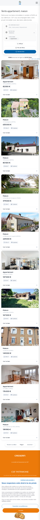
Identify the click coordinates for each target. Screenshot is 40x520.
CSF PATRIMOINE (20, 472)
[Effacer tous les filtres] (20, 43)
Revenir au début (11, 444)
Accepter (20, 510)
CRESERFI (20, 456)
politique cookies (6, 501)
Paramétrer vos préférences (20, 506)
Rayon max (12, 31)
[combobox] (22, 27)
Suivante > (30, 444)
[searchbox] (22, 27)
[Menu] (37, 3)
